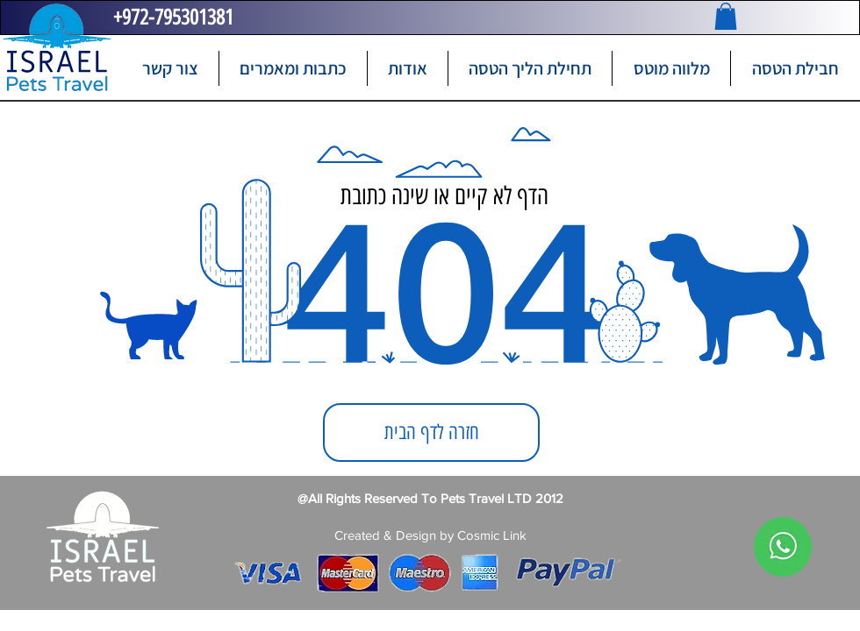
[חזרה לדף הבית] (431, 432)
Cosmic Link (492, 535)
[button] (725, 16)
